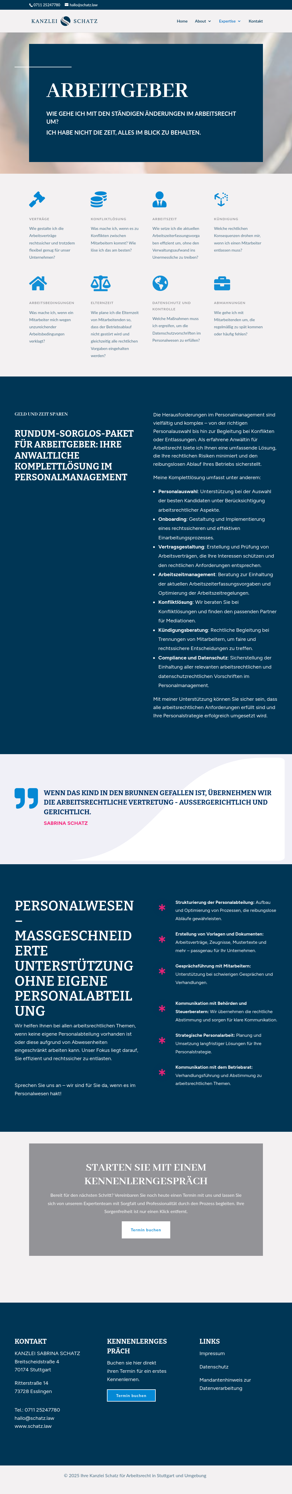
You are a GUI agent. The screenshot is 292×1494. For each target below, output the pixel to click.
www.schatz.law (33, 1426)
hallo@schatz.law (34, 1418)
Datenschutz (213, 1367)
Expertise (227, 21)
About (200, 21)
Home (182, 21)
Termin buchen (146, 1229)
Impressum (212, 1353)
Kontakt (256, 21)
